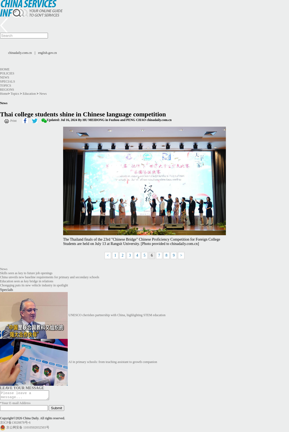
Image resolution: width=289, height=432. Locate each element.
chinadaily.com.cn (20, 53)
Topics (5, 85)
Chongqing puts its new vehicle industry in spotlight (34, 285)
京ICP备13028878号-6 (15, 424)
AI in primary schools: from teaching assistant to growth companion (112, 362)
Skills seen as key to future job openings (26, 273)
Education (29, 94)
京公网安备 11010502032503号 (27, 429)
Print (13, 121)
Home (4, 69)
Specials (7, 81)
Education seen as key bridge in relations (26, 281)
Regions (7, 89)
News (4, 77)
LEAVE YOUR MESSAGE (22, 388)
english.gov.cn (47, 53)
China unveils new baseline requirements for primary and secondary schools (49, 277)
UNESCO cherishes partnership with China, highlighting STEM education (117, 315)
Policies (7, 73)
